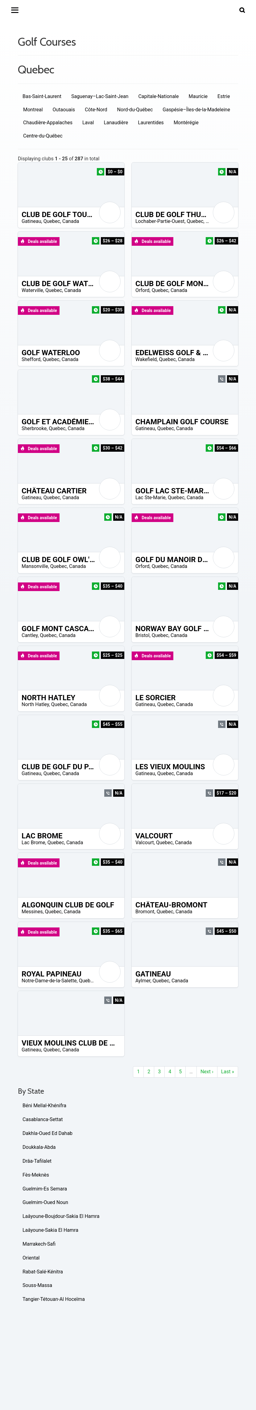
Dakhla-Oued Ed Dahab (47, 1133)
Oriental (31, 1258)
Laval (88, 122)
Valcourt (144, 842)
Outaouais (64, 110)
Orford (142, 290)
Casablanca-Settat (43, 1119)
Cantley (30, 635)
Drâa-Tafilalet (37, 1161)
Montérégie (186, 122)
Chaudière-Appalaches (47, 122)
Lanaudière (116, 122)
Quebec (51, 221)
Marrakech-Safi (39, 1244)
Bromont (145, 912)
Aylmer (142, 981)
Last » (227, 1072)
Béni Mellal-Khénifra (44, 1105)
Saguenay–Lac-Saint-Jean (100, 96)
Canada (70, 221)
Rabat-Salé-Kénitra (43, 1272)
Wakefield (146, 359)
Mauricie (198, 96)
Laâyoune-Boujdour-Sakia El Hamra (61, 1216)
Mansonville (35, 566)
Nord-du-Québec (135, 110)
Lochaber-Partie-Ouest (159, 221)
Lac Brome (33, 842)
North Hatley (35, 704)
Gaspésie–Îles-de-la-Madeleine (196, 110)
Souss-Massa (37, 1285)
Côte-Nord (96, 110)
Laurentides (151, 122)
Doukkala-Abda (39, 1147)
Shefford (31, 359)
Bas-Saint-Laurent (42, 96)
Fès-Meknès (36, 1175)
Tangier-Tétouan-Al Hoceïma (54, 1299)
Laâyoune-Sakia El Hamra (50, 1230)
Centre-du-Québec (43, 136)
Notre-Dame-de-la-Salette (49, 981)
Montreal (33, 110)
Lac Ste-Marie (150, 497)
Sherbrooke (34, 428)
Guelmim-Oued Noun (45, 1202)
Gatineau (31, 221)
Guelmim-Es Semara (45, 1189)
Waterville (32, 290)
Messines (32, 912)
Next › (206, 1072)
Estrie (223, 96)
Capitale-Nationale (158, 96)
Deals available (38, 241)
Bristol (142, 635)
